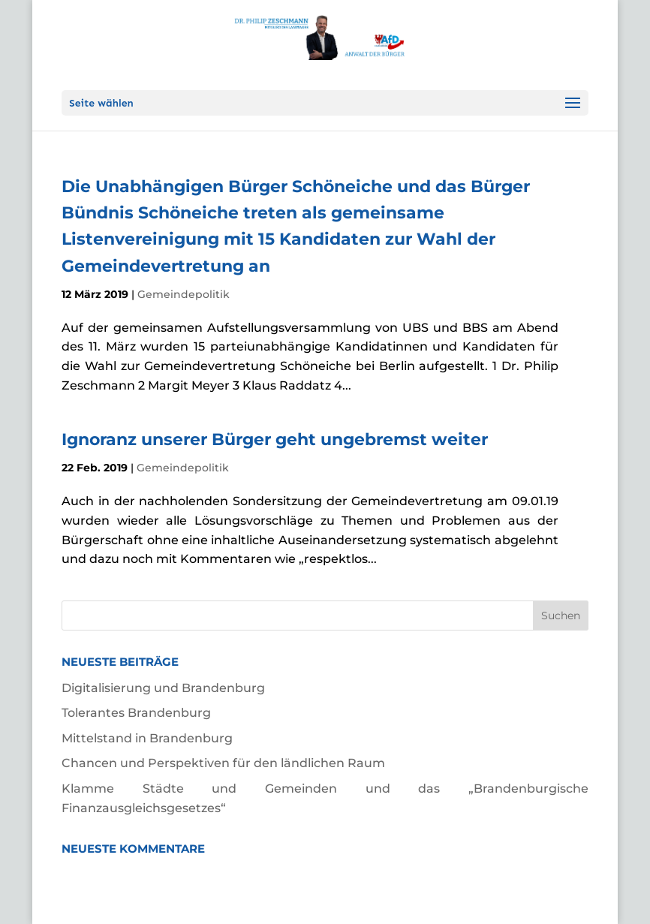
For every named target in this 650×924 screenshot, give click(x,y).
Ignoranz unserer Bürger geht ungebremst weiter (275, 439)
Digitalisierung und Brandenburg (163, 688)
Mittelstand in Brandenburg (147, 738)
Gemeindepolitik (183, 294)
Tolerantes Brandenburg (136, 713)
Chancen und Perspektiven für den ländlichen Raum (223, 763)
